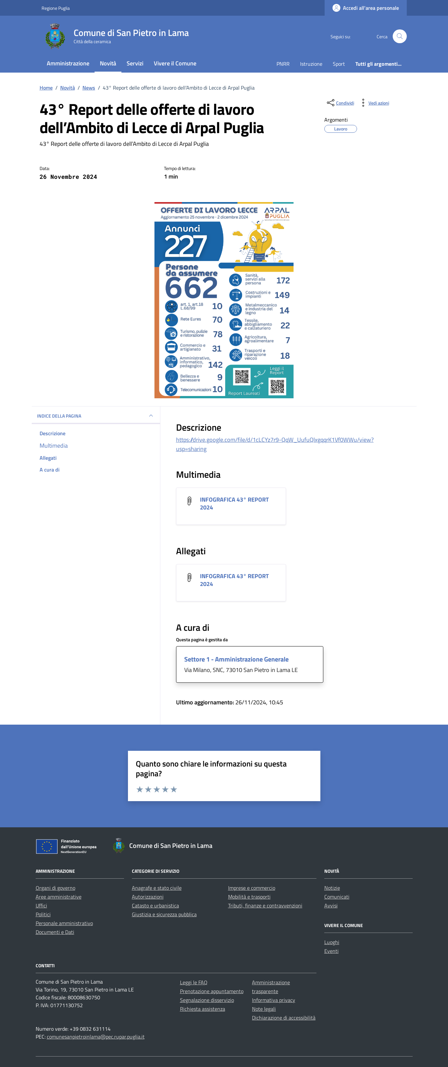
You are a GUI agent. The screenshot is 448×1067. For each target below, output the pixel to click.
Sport (339, 64)
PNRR (283, 64)
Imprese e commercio (251, 888)
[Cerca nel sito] (400, 36)
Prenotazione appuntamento (211, 991)
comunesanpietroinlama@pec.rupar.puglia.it (96, 1037)
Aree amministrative (58, 897)
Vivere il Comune (175, 63)
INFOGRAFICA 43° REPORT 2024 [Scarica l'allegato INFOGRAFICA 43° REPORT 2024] (234, 503)
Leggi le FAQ (193, 982)
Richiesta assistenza (202, 1009)
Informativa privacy (273, 1000)
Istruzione (311, 64)
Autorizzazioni (148, 897)
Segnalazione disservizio (207, 1000)
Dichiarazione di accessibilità (283, 1018)
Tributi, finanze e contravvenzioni (265, 905)
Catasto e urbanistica (155, 905)
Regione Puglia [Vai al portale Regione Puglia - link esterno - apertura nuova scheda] (56, 8)
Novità (108, 63)
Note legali (264, 1009)
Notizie (332, 888)
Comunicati (336, 897)
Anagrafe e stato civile (157, 888)
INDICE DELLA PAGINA (96, 416)
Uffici (41, 905)
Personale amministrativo (64, 923)
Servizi (135, 63)
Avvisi (331, 905)
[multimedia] (96, 445)
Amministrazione (68, 63)
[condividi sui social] (339, 102)
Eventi (331, 951)
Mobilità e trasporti (249, 897)
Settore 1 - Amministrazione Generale (236, 659)
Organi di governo (55, 888)
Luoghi (331, 942)
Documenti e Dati (55, 932)
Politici (43, 914)
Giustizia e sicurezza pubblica (164, 914)
